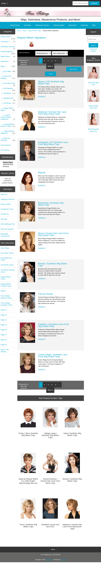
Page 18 (4, 340)
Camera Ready (45, 294)
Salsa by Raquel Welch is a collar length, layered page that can (28, 481)
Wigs (24, 30)
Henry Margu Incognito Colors (6, 304)
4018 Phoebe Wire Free (93, 99)
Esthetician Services (42, 25)
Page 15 (4, 325)
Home (3, 3)
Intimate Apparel (58, 25)
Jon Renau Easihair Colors (8, 271)
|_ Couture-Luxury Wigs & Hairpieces (8, 117)
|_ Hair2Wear (8, 93)
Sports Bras (73, 25)
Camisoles (27, 25)
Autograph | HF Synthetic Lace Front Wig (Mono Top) (53, 143)
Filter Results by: (24, 52)
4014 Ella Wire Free (93, 76)
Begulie (41, 172)
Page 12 (4, 310)
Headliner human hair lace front (50, 526)
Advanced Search (93, 50)
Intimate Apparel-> (8, 52)
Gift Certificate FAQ (8, 224)
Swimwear (84, 25)
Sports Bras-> (8, 56)
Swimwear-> (8, 61)
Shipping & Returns (8, 199)
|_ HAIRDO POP (8, 98)
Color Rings (5, 248)
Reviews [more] (7, 173)
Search (93, 32)
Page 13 (4, 315)
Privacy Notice (6, 204)
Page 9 (3, 291)
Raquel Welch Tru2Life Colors (6, 285)
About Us (4, 194)
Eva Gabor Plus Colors (6, 259)
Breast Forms (15, 25)
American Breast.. (8, 164)
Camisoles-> (8, 42)
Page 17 (4, 335)
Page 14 (4, 320)
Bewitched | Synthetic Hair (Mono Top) (51, 204)
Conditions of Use (7, 209)
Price (50, 74)
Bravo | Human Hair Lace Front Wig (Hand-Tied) (53, 234)
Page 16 (4, 330)
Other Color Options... (5, 351)
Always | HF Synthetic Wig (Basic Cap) (51, 82)
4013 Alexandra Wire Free (93, 122)
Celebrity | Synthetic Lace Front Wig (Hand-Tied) (53, 325)
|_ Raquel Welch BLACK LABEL (8, 125)
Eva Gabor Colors (7, 253)
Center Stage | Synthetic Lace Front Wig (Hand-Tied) (52, 355)
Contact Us (5, 214)
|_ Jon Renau (8, 103)
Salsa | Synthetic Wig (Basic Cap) (72, 434)
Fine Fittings (49, 559)
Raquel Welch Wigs (34, 30)
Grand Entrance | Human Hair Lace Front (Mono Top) (50, 481)
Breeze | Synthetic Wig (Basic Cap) (52, 264)
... (59, 61)
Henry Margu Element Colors (6, 297)
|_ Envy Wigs (8, 71)
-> (8, 66)
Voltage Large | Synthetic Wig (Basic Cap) (50, 435)
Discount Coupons (7, 229)
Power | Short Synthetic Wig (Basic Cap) (28, 434)
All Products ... (6, 150)
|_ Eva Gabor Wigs (8, 84)
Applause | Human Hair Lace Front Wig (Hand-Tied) (52, 113)
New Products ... (7, 145)
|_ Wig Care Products (8, 139)
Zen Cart (63, 559)
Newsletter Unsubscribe (5, 235)
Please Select (8, 162)
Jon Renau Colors (7, 265)
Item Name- (74, 69)
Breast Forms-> (8, 37)
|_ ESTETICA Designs (8, 77)
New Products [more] (93, 59)
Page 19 (4, 345)
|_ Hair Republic (8, 89)
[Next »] (50, 66)
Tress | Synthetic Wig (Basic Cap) (28, 526)
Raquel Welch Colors (6, 278)
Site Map (4, 219)
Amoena (8, 166)
